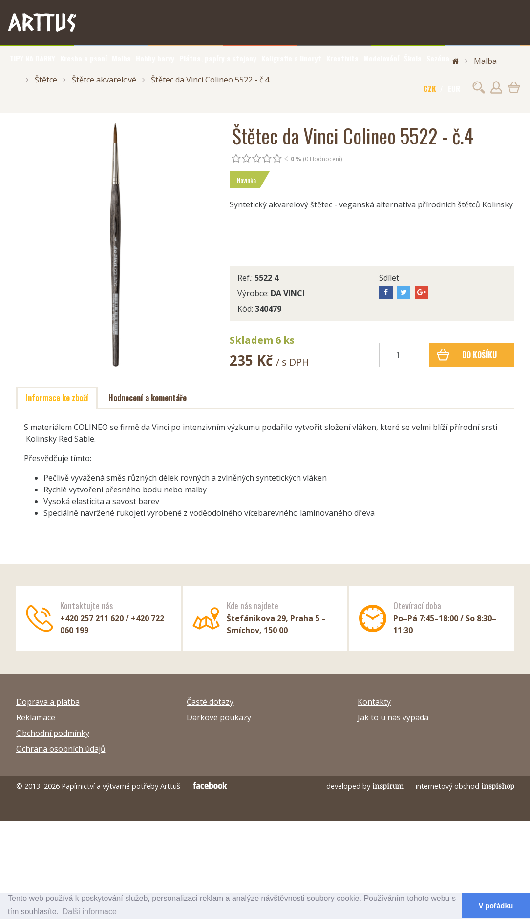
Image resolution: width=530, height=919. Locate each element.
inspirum (388, 786)
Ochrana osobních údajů (61, 748)
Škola (413, 58)
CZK (430, 88)
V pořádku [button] (496, 906)
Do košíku (467, 354)
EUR (454, 88)
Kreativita (342, 58)
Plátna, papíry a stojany (217, 58)
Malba (121, 58)
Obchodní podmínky (52, 733)
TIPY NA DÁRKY (32, 58)
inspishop (497, 786)
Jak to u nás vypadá (393, 717)
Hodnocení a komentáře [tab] (147, 398)
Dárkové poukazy (219, 717)
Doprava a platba (48, 701)
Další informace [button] (90, 911)
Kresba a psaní (83, 58)
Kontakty (374, 701)
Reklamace (35, 717)
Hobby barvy (155, 58)
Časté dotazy (210, 701)
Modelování (381, 58)
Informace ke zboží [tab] (56, 398)
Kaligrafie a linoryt (291, 58)
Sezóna (437, 58)
